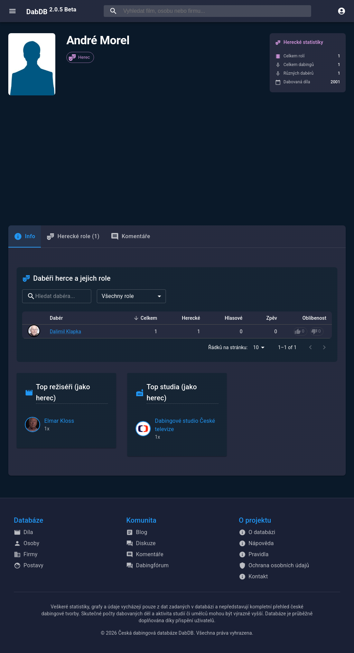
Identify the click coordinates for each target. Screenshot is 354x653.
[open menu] (12, 11)
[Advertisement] (177, 160)
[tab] (24, 236)
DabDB (51, 11)
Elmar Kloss (59, 421)
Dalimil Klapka (65, 331)
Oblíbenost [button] (310, 318)
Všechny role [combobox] (118, 296)
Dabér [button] (60, 318)
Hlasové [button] (230, 318)
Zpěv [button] (268, 318)
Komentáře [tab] (130, 236)
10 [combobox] (256, 347)
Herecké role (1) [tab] (73, 236)
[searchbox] (215, 11)
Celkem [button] (145, 318)
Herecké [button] (187, 318)
